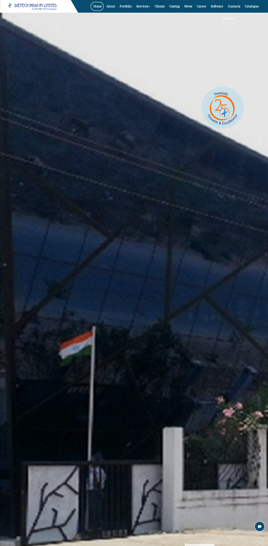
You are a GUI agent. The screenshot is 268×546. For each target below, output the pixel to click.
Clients (160, 6)
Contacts (234, 6)
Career (201, 6)
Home (97, 6)
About (110, 6)
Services (143, 6)
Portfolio (126, 6)
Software (217, 6)
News (188, 6)
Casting (174, 6)
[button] (228, 18)
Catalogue (252, 6)
